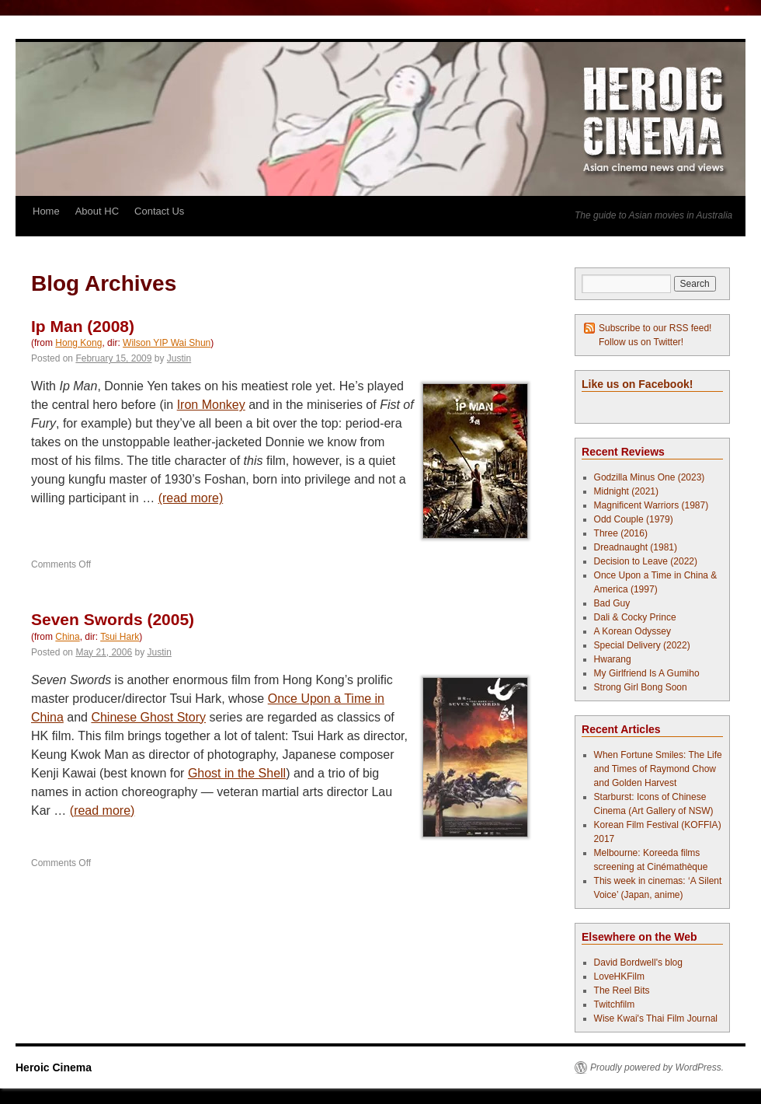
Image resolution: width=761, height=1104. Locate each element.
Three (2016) (621, 533)
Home (46, 211)
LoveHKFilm (619, 976)
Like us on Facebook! (637, 384)
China (67, 636)
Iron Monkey (211, 404)
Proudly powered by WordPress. (657, 1067)
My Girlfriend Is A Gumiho (647, 673)
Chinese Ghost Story (148, 717)
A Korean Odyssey (632, 631)
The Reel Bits (622, 990)
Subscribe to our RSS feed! (655, 328)
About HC (97, 211)
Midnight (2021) (626, 491)
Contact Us (159, 211)
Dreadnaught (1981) (635, 547)
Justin (179, 358)
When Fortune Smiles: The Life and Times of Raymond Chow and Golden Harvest (658, 768)
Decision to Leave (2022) (645, 561)
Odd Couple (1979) (633, 519)
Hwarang (612, 659)
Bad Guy (612, 603)
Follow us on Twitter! (641, 342)
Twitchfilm (614, 1004)
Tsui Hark (119, 636)
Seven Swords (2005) (112, 619)
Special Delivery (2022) (642, 645)
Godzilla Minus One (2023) (649, 477)
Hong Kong (78, 342)
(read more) (191, 498)
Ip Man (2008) (82, 326)
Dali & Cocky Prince (635, 617)
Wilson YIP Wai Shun (166, 342)
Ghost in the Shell (237, 773)
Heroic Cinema (54, 1067)
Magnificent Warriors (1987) (651, 505)
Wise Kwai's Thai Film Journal (656, 1018)
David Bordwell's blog (638, 962)
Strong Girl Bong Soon (640, 687)
